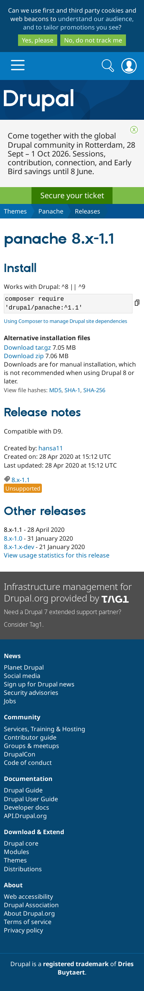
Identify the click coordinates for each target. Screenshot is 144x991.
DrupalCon (19, 754)
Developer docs (26, 807)
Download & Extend (34, 832)
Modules (16, 852)
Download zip (24, 356)
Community (22, 717)
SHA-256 (94, 390)
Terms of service (27, 922)
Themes (15, 211)
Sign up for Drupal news (39, 684)
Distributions (23, 869)
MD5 (55, 390)
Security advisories (31, 692)
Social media (22, 676)
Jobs (10, 701)
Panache (50, 211)
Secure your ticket (72, 195)
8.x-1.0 (13, 538)
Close (134, 130)
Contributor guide (30, 737)
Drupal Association (31, 905)
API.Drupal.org (25, 816)
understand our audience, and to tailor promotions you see (78, 23)
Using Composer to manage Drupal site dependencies (65, 321)
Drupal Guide (23, 790)
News (12, 656)
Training (43, 729)
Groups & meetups (31, 746)
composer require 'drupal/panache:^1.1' (68, 303)
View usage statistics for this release (56, 555)
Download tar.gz (27, 347)
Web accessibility (28, 896)
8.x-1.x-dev (19, 547)
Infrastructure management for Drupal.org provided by (68, 592)
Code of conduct (28, 762)
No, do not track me (93, 40)
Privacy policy (23, 930)
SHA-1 (72, 390)
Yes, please (37, 40)
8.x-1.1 (21, 480)
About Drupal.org (29, 913)
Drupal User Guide (31, 799)
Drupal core (21, 843)
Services (16, 729)
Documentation (28, 778)
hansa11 (50, 448)
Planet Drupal (24, 667)
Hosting (73, 729)
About (13, 885)
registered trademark (76, 964)
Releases (87, 211)
